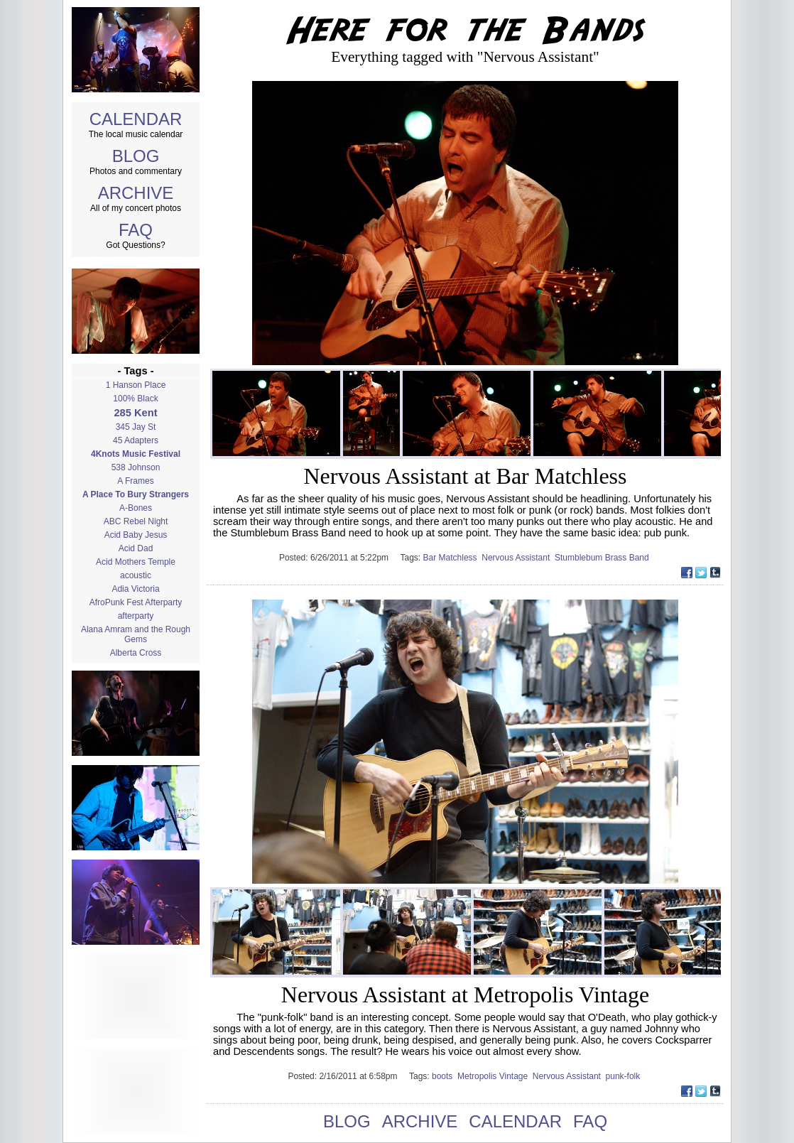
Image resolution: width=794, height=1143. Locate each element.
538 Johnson (136, 467)
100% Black (135, 398)
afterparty (136, 616)
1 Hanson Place (136, 385)
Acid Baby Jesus (136, 535)
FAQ (136, 229)
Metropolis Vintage (495, 1076)
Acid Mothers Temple (135, 562)
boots (444, 1076)
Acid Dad (136, 548)
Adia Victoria (135, 589)
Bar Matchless (452, 558)
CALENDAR (136, 119)
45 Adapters (135, 440)
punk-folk (624, 1076)
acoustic (135, 575)
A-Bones (135, 508)
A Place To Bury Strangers (135, 494)
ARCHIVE (136, 192)
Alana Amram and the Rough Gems (135, 634)
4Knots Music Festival (135, 454)
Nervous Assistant (518, 558)
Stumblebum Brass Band (603, 558)
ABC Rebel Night (136, 521)
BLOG (136, 156)
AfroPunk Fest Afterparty (136, 602)
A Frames (135, 481)
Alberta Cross (136, 653)
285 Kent (135, 412)
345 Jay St (136, 427)
